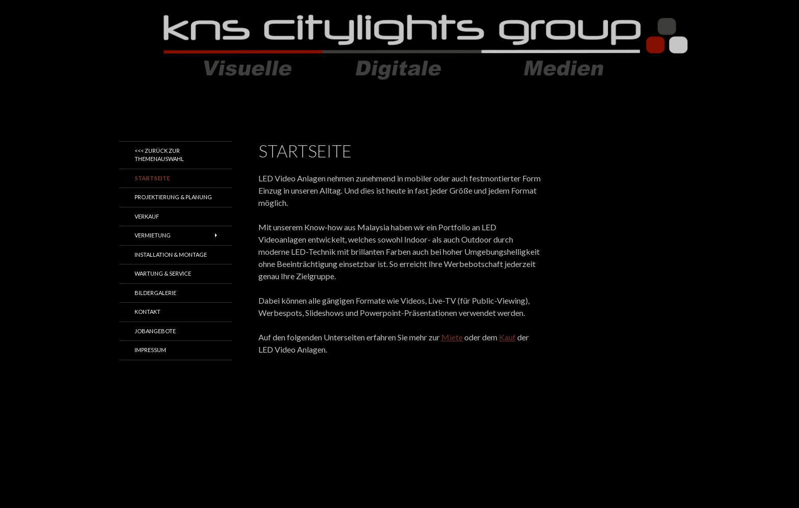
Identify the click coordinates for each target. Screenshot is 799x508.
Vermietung (153, 235)
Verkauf (147, 216)
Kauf (507, 337)
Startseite (152, 178)
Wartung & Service (163, 273)
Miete (452, 337)
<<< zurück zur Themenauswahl (159, 155)
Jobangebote (155, 331)
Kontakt (148, 311)
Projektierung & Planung (173, 197)
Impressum (150, 349)
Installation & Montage (171, 254)
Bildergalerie (155, 292)
